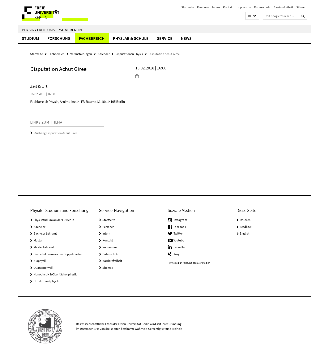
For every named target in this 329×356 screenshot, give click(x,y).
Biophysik (40, 261)
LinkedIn (179, 247)
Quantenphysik (43, 268)
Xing (176, 254)
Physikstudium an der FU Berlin (54, 220)
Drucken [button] (245, 220)
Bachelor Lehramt (45, 233)
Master (38, 240)
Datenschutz (262, 7)
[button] (252, 16)
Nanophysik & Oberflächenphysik (55, 274)
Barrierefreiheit (283, 7)
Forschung (58, 38)
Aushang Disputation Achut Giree (55, 133)
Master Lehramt (44, 247)
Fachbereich (91, 38)
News (186, 38)
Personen (203, 7)
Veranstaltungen (81, 54)
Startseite (187, 7)
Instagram (180, 220)
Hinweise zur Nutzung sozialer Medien (189, 263)
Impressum (244, 7)
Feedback (246, 227)
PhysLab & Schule (131, 38)
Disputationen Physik (129, 54)
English (244, 233)
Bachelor (39, 227)
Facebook (180, 227)
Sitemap (301, 7)
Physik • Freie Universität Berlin (52, 29)
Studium (30, 38)
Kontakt (228, 7)
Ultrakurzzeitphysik (46, 281)
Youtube (179, 240)
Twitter (178, 233)
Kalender (104, 54)
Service (164, 38)
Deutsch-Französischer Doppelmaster (58, 254)
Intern (216, 7)
